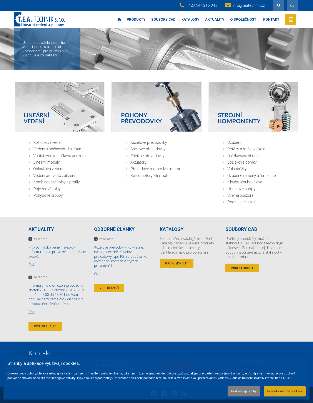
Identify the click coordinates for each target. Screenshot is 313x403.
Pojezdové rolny (47, 188)
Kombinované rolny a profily (56, 182)
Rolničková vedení (48, 142)
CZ (292, 5)
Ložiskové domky (242, 162)
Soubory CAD (163, 19)
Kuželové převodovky (148, 142)
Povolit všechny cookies (284, 391)
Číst (31, 264)
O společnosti (243, 19)
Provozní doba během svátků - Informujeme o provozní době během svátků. (57, 252)
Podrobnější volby (243, 391)
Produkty (136, 19)
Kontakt (271, 19)
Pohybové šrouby (48, 195)
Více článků (109, 288)
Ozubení (234, 142)
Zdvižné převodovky (147, 155)
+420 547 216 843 (201, 5)
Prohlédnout (176, 263)
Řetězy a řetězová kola (246, 149)
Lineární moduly (46, 162)
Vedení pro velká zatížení (54, 175)
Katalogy (190, 19)
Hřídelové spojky (241, 188)
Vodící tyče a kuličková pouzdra (59, 155)
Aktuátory (138, 162)
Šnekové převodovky (148, 149)
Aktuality (214, 19)
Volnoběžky (237, 168)
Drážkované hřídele (243, 155)
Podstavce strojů (241, 202)
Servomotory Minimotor (150, 175)
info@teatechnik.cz (249, 5)
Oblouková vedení (48, 168)
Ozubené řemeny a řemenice (251, 175)
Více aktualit (45, 326)
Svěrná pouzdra (240, 195)
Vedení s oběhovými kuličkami (58, 149)
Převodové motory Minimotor (155, 168)
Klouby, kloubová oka (244, 182)
